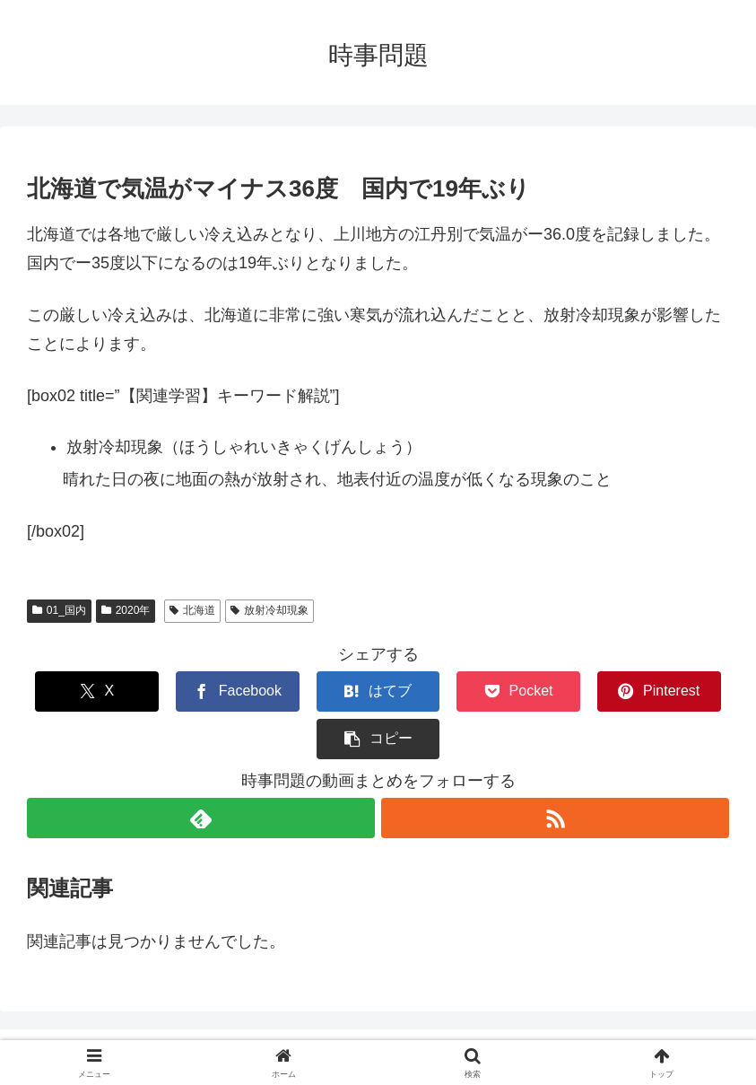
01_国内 (59, 610)
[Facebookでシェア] (202, 691)
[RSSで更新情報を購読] (556, 770)
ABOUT (417, 1028)
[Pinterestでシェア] (554, 691)
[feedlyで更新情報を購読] (201, 770)
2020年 (126, 610)
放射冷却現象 (269, 610)
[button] (670, 691)
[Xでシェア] (86, 691)
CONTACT (347, 1028)
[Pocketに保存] (436, 691)
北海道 (192, 610)
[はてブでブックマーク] (320, 691)
